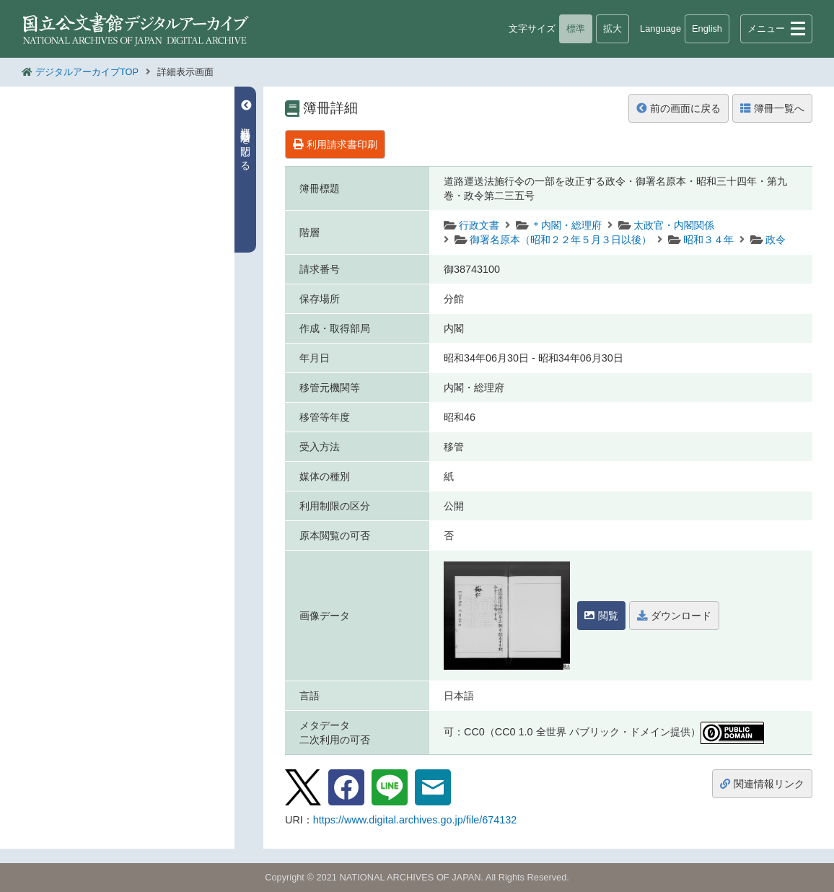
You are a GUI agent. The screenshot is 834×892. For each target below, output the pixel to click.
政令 (775, 239)
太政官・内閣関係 (673, 225)
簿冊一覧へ (772, 108)
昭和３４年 (708, 239)
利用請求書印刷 (335, 144)
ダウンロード (674, 615)
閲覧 (601, 615)
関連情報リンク (762, 784)
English (707, 28)
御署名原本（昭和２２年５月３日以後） (560, 239)
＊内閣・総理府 (566, 225)
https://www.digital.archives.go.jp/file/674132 (415, 820)
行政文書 (479, 225)
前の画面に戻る (678, 108)
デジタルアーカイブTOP (87, 71)
